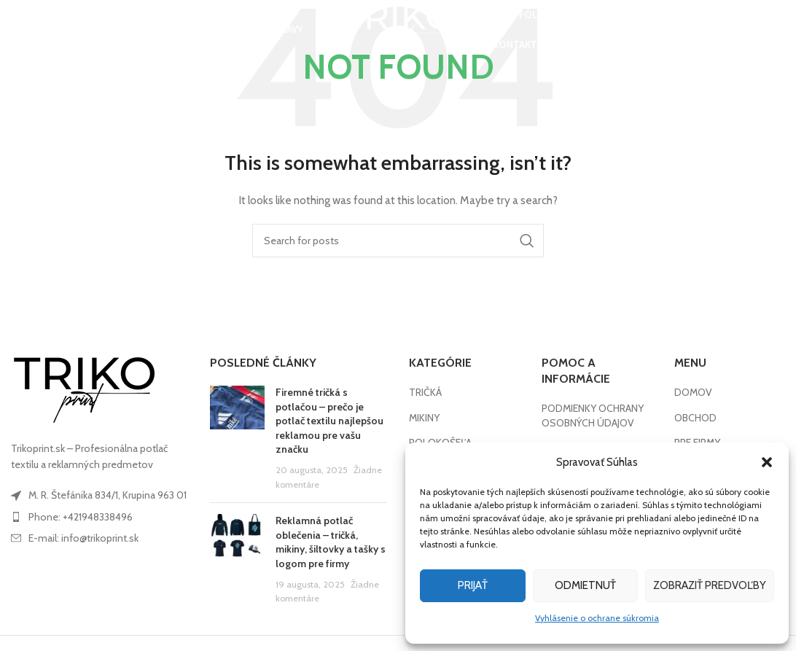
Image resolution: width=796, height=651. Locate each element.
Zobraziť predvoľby (709, 585)
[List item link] (99, 517)
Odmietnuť (585, 585)
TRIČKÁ (425, 392)
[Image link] (84, 389)
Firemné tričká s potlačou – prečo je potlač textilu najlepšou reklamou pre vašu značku (329, 421)
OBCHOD (695, 417)
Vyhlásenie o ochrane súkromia (597, 617)
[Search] (18, 32)
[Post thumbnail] (237, 438)
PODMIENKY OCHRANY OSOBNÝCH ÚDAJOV (593, 415)
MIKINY (424, 417)
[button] (767, 462)
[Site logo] (398, 31)
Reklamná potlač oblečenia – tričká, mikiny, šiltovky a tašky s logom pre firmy (331, 542)
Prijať (473, 585)
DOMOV (693, 392)
